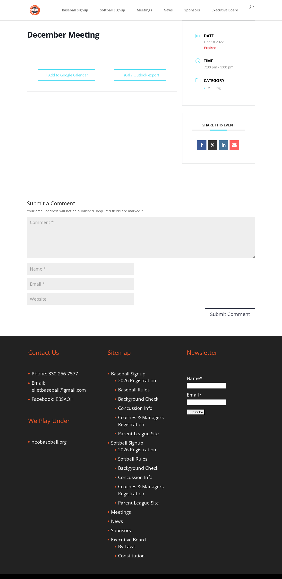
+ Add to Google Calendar (66, 75)
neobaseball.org (49, 442)
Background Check (138, 399)
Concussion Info (135, 408)
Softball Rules (132, 459)
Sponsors (192, 10)
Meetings (144, 10)
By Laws (127, 546)
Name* (206, 382)
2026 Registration (137, 380)
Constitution (131, 556)
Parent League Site (138, 433)
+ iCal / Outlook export (140, 75)
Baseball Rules (134, 390)
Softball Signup (112, 10)
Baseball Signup (75, 10)
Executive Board (225, 10)
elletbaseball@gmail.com (59, 390)
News (168, 10)
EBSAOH (65, 399)
